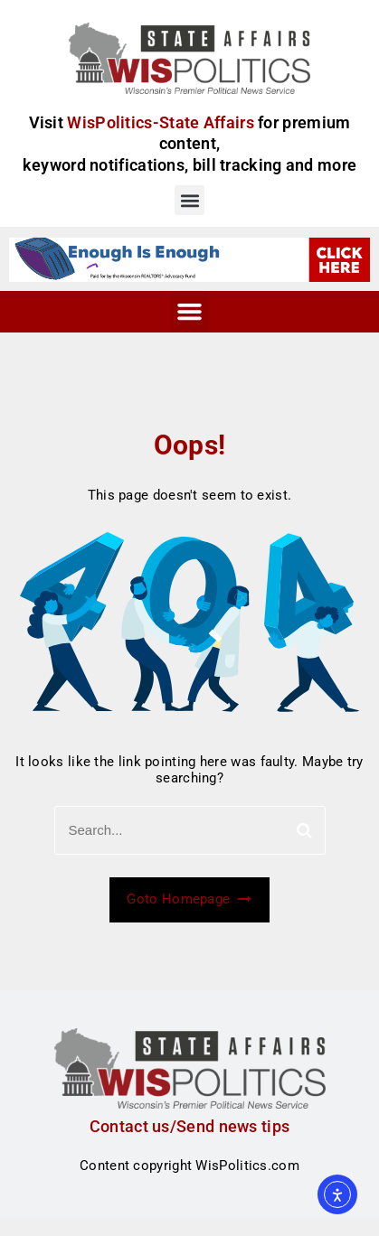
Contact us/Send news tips (190, 1126)
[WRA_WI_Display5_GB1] (189, 258)
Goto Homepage (189, 899)
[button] (189, 200)
